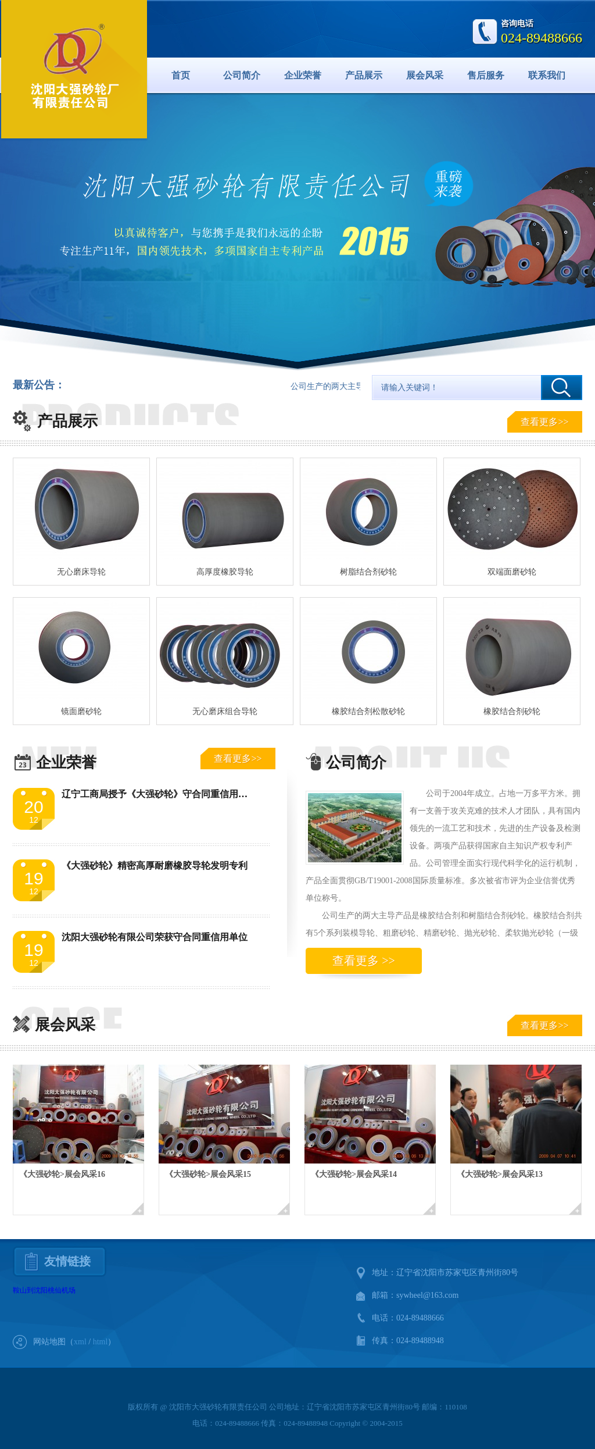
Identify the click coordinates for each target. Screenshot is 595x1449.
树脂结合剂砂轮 (368, 572)
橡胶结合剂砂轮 (511, 711)
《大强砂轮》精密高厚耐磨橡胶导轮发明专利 (155, 865)
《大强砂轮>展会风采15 (208, 1174)
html (100, 1341)
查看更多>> (544, 422)
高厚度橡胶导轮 (224, 572)
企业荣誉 (302, 75)
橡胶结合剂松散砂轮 (368, 711)
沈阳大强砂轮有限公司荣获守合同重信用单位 (155, 937)
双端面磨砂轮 (512, 572)
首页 (180, 75)
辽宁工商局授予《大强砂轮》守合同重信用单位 (159, 794)
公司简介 (241, 75)
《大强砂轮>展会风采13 (500, 1174)
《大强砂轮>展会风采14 (354, 1174)
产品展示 (363, 75)
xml (80, 1341)
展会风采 (424, 75)
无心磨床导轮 (81, 572)
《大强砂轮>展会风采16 (62, 1174)
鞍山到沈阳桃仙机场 (44, 1290)
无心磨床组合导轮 (224, 711)
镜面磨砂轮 (81, 711)
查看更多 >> (363, 960)
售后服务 (485, 75)
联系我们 (546, 75)
